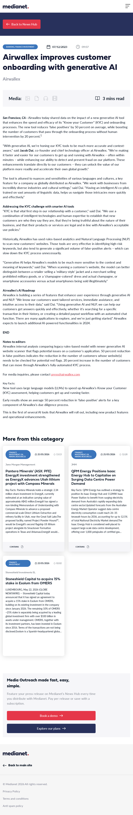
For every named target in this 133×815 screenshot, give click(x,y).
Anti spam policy (13, 806)
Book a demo (51, 715)
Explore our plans (51, 728)
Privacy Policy (11, 791)
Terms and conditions (16, 798)
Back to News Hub (21, 24)
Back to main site (17, 765)
